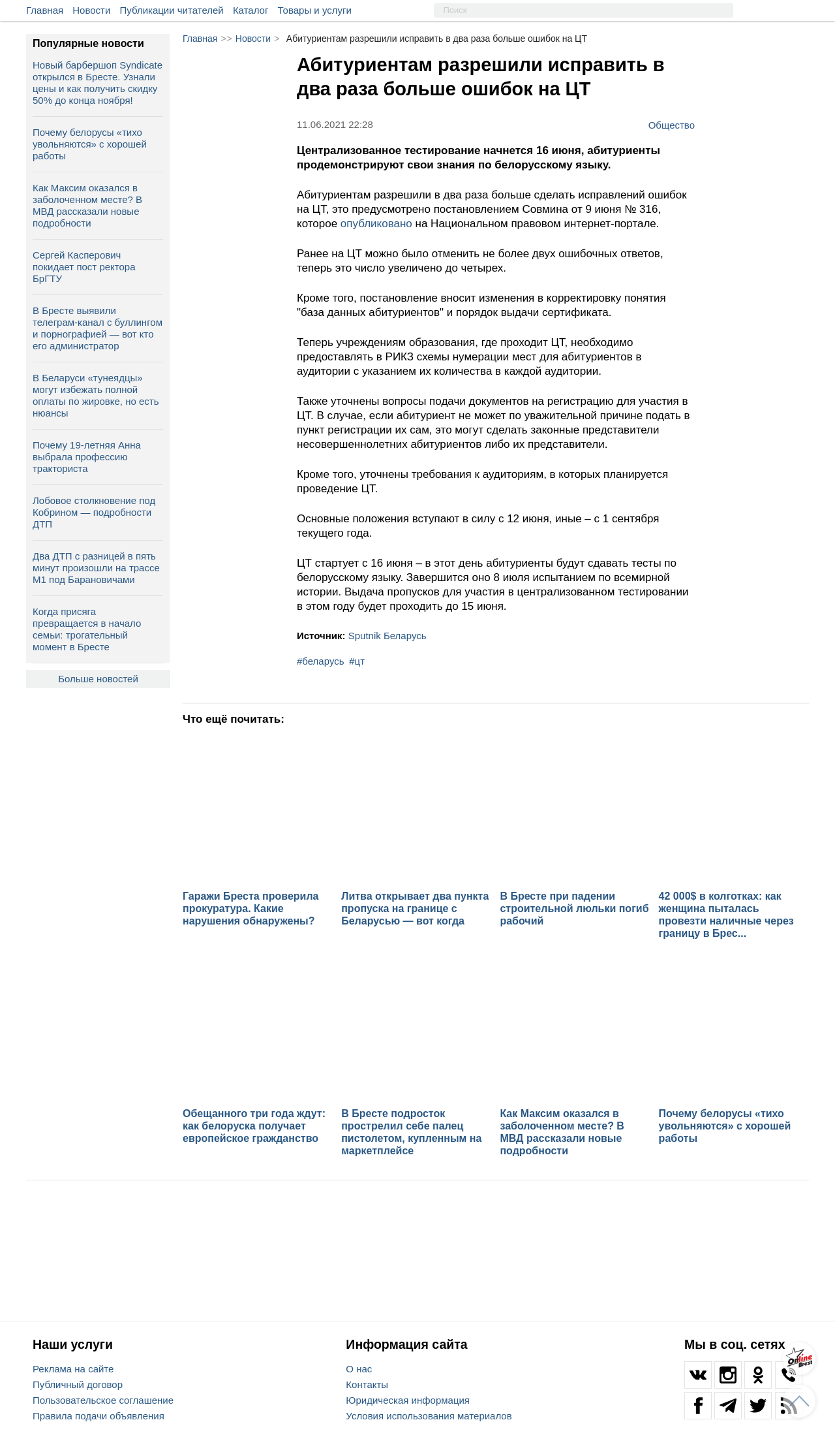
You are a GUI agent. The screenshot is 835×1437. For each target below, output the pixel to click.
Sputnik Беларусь (387, 635)
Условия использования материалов (428, 1415)
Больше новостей (98, 678)
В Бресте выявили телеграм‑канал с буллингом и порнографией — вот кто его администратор (97, 328)
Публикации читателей (172, 10)
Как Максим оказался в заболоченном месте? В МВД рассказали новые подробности (87, 205)
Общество (671, 124)
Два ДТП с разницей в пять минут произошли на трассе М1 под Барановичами (96, 567)
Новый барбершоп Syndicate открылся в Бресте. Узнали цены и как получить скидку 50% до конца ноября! (97, 82)
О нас (359, 1368)
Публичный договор (78, 1384)
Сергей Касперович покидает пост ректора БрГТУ (84, 266)
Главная (44, 10)
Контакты (367, 1384)
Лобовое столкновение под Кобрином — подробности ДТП (94, 512)
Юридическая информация (408, 1400)
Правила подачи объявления (98, 1415)
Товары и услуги (315, 10)
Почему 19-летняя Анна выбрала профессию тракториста (87, 456)
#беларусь (320, 661)
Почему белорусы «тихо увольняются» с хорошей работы (90, 144)
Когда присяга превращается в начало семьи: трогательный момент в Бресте (87, 629)
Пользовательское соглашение (103, 1400)
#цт (357, 661)
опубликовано (376, 223)
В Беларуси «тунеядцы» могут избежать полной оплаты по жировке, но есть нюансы (96, 395)
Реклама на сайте (73, 1368)
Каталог (251, 10)
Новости (91, 10)
